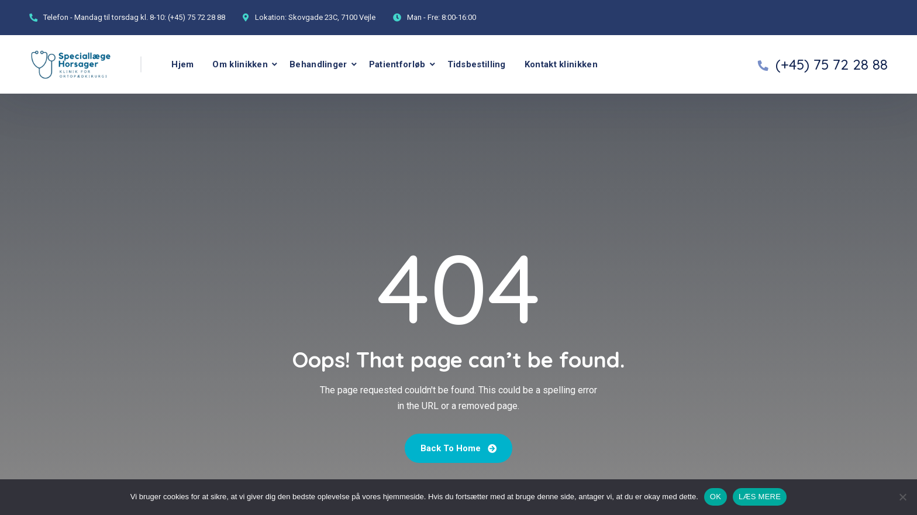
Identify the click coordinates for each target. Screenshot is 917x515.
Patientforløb (397, 64)
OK (715, 496)
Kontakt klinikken (561, 64)
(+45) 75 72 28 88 (196, 17)
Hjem (182, 64)
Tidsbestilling (476, 64)
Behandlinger (318, 64)
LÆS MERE (760, 496)
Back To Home (458, 448)
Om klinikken (240, 64)
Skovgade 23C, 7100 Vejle (331, 17)
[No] (902, 497)
